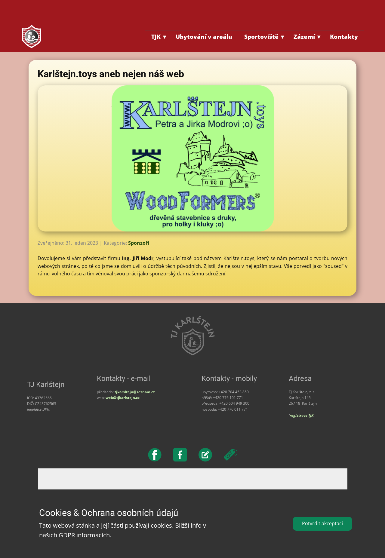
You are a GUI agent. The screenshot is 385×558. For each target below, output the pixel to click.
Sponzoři (138, 243)
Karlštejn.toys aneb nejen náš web (111, 74)
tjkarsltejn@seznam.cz (135, 391)
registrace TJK (301, 415)
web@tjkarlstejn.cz (123, 397)
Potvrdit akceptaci (322, 523)
